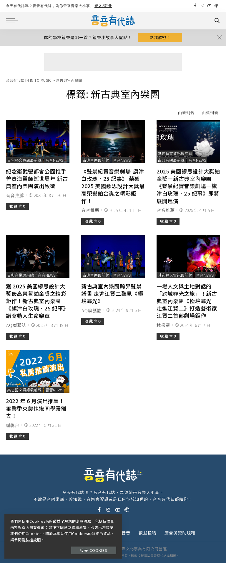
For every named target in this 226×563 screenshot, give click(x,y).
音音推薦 (15, 195)
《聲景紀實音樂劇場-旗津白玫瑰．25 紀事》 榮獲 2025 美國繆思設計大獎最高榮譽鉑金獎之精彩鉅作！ (113, 186)
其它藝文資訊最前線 (24, 160)
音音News (54, 160)
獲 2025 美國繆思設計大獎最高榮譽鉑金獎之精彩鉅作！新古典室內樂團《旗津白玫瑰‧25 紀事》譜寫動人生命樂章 (37, 301)
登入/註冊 (103, 6)
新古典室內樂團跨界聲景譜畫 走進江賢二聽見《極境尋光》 (112, 293)
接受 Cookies (93, 550)
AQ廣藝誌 (16, 325)
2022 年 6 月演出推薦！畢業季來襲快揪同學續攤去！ (36, 408)
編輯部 (12, 425)
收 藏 (17, 206)
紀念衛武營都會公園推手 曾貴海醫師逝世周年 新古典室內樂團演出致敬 (37, 178)
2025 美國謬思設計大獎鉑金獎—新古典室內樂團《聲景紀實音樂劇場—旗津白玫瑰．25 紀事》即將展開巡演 (188, 186)
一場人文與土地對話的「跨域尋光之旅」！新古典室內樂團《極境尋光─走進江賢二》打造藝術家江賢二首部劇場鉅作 (187, 301)
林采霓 (163, 325)
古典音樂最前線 (95, 160)
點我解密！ (160, 37)
